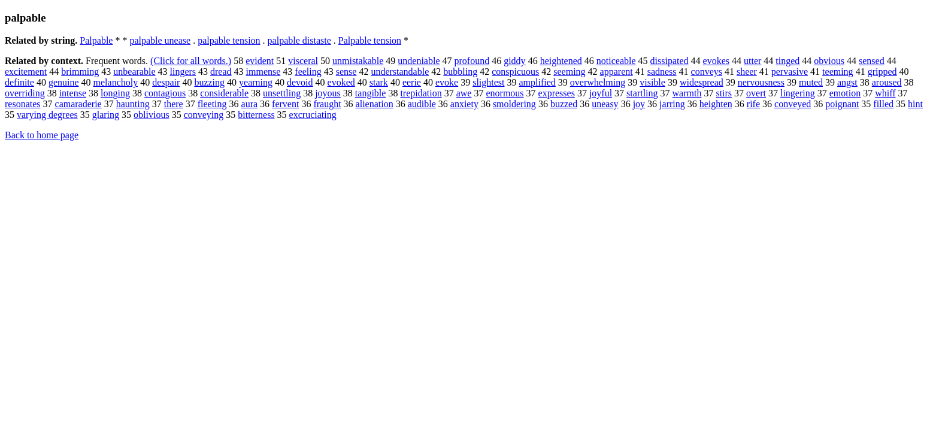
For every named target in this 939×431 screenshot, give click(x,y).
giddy (514, 61)
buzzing (209, 82)
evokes (716, 61)
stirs (724, 93)
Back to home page (41, 135)
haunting (133, 104)
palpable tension (229, 40)
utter (752, 61)
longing (115, 93)
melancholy (115, 82)
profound (472, 61)
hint (915, 104)
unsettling (282, 93)
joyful (600, 93)
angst (847, 82)
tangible (370, 93)
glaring (105, 115)
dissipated (669, 61)
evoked (341, 82)
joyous (328, 93)
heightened (561, 61)
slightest (488, 82)
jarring (672, 104)
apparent (616, 71)
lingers (182, 71)
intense (72, 93)
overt (756, 93)
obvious (829, 61)
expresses (556, 93)
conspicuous (515, 71)
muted (811, 82)
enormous (504, 93)
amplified (537, 82)
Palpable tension (369, 40)
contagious (165, 93)
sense (346, 71)
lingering (797, 93)
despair (166, 82)
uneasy (605, 104)
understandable (400, 71)
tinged (787, 61)
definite (19, 82)
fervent (285, 104)
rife (753, 104)
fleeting (212, 104)
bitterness (256, 115)
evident (260, 61)
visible (652, 82)
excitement (26, 71)
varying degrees (47, 115)
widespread (701, 82)
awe (464, 93)
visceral (303, 61)
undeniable (419, 61)
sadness (662, 71)
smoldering (514, 104)
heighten (715, 104)
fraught (327, 104)
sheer (747, 71)
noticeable (616, 61)
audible (422, 104)
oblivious (151, 115)
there (173, 104)
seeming (569, 71)
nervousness (761, 82)
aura (249, 104)
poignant (842, 104)
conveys (706, 71)
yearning (255, 82)
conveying (204, 115)
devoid (300, 82)
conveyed (792, 104)
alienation (374, 104)
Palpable (96, 40)
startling (642, 93)
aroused (887, 82)
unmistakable (357, 61)
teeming (837, 71)
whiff (885, 93)
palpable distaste (299, 40)
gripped (882, 71)
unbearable (134, 71)
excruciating (313, 115)
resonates (23, 104)
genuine (64, 82)
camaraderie (78, 104)
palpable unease (159, 40)
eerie (411, 82)
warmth (687, 93)
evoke (446, 82)
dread (221, 71)
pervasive (789, 71)
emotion (845, 93)
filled (883, 104)
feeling (308, 71)
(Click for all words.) (190, 61)
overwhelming (597, 82)
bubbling (460, 71)
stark (378, 82)
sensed (872, 61)
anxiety (464, 104)
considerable (224, 93)
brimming (80, 71)
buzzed (563, 104)
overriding (25, 93)
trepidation (420, 93)
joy (639, 104)
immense (263, 71)
